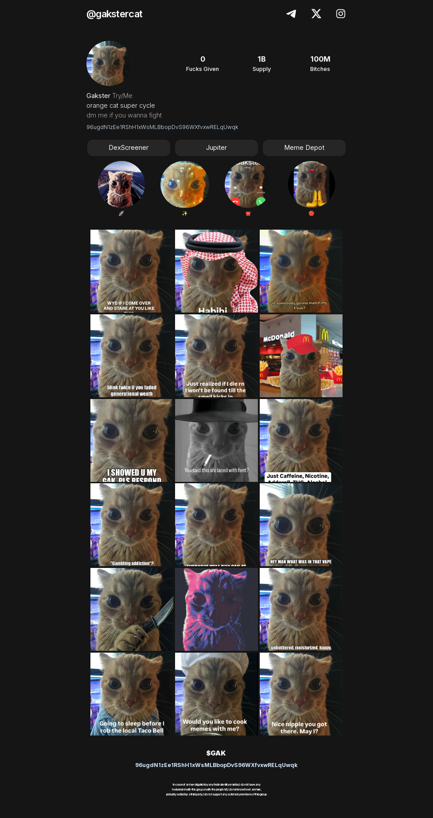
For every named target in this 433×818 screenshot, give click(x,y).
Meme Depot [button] (304, 148)
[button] (292, 14)
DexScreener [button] (128, 148)
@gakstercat (114, 14)
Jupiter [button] (216, 148)
